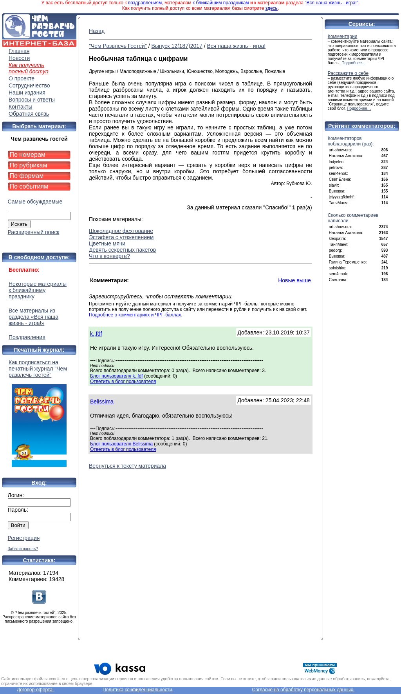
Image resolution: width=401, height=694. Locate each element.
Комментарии (343, 36)
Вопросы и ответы (32, 99)
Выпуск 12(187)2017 (177, 46)
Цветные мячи (107, 243)
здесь (272, 8)
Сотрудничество (29, 85)
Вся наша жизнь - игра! (236, 46)
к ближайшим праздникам (221, 2)
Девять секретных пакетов (122, 250)
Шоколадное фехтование (121, 231)
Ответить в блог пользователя (123, 381)
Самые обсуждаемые (35, 201)
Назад (97, 31)
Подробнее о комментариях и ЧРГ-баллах (135, 315)
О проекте (21, 78)
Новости (19, 58)
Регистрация (24, 538)
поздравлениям (145, 2)
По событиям (29, 186)
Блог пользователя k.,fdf (116, 376)
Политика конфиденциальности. (138, 689)
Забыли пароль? (23, 549)
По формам (27, 176)
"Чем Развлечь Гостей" (118, 46)
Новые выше (294, 280)
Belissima (102, 401)
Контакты (20, 107)
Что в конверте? (109, 256)
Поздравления (27, 337)
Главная (19, 51)
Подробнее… (353, 63)
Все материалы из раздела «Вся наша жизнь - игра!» (33, 316)
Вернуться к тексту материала (127, 466)
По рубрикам (28, 165)
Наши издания (27, 92)
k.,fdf (96, 334)
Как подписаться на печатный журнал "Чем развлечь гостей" (39, 413)
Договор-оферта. (35, 689)
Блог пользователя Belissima (121, 444)
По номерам (27, 154)
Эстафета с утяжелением (121, 237)
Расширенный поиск (34, 232)
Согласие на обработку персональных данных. (303, 689)
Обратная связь (29, 114)
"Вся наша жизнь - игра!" (331, 2)
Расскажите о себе (348, 73)
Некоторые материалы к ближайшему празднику (38, 290)
